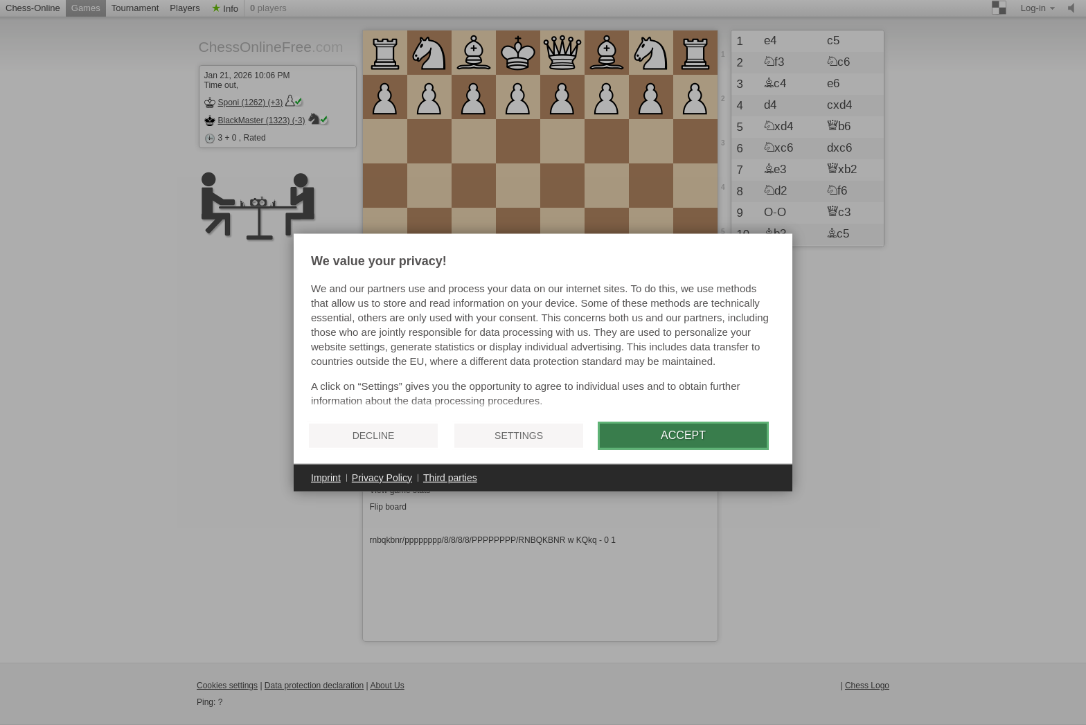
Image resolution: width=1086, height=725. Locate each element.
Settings (519, 435)
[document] (543, 332)
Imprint (326, 477)
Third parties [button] (450, 477)
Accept (683, 435)
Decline (374, 435)
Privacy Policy (382, 477)
